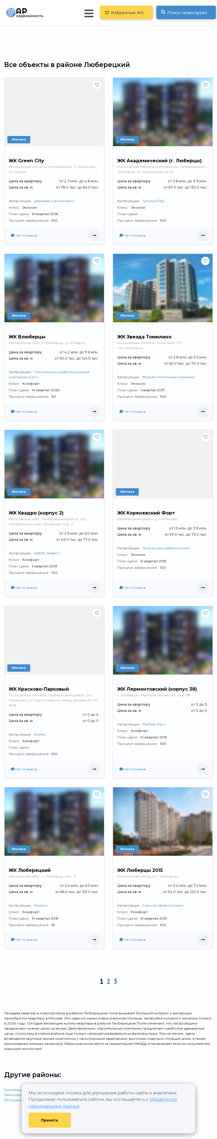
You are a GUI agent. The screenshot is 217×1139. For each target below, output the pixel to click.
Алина (39, 734)
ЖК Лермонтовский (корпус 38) (157, 689)
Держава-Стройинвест (54, 201)
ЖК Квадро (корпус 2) (36, 513)
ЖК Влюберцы (27, 337)
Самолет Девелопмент (162, 905)
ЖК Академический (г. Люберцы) (159, 160)
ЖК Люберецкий (30, 870)
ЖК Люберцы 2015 (140, 870)
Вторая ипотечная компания (168, 377)
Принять (49, 1120)
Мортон (41, 905)
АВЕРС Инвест (46, 553)
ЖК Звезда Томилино (144, 337)
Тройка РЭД (153, 201)
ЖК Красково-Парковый (39, 689)
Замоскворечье (18, 1095)
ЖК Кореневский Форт (146, 513)
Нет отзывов (24, 235)
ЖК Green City (26, 160)
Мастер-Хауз (153, 724)
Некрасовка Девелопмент (166, 548)
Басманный (14, 1090)
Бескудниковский (20, 1100)
